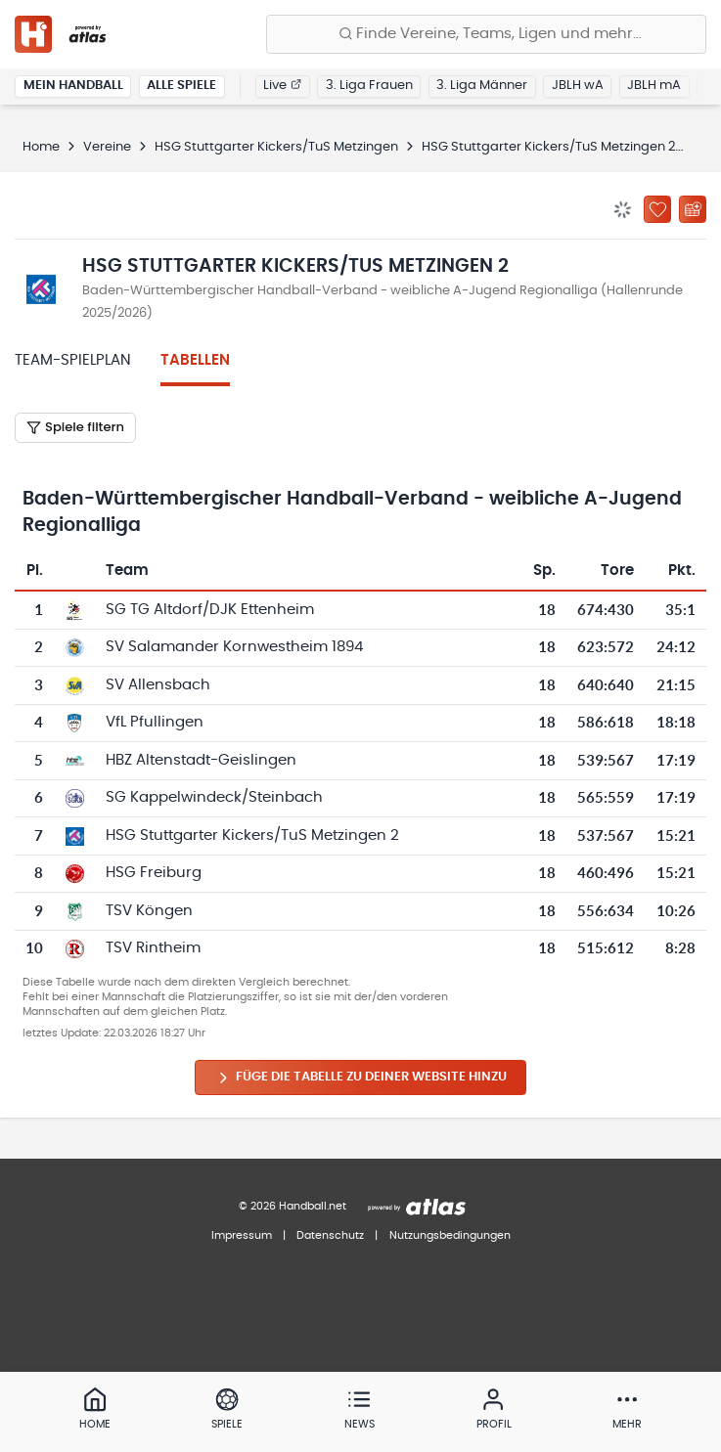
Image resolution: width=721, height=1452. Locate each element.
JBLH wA (578, 85)
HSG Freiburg (154, 872)
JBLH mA (654, 85)
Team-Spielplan (73, 360)
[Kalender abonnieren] (692, 209)
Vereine (107, 147)
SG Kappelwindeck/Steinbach (214, 797)
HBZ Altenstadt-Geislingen (201, 760)
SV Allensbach (158, 685)
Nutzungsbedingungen (450, 1235)
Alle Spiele (181, 85)
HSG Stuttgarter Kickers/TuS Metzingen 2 (548, 147)
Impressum (241, 1235)
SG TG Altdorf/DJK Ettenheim (210, 609)
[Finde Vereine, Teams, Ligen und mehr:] (486, 34)
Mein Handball (73, 85)
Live (282, 85)
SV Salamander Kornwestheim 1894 (234, 646)
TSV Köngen (149, 910)
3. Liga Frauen (369, 85)
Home (41, 147)
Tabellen (195, 360)
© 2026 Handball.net (292, 1206)
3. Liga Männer (481, 85)
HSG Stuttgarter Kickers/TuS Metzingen (276, 147)
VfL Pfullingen (154, 722)
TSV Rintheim (153, 948)
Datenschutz (330, 1235)
